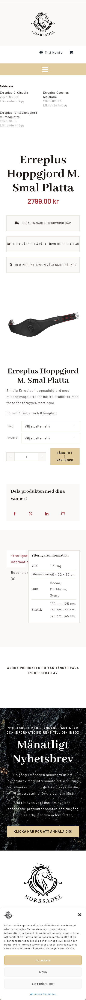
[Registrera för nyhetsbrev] (43, 834)
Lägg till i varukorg (68, 456)
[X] (35, 514)
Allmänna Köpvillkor (43, 993)
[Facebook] (19, 514)
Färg (14, 426)
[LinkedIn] (51, 514)
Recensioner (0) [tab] (18, 579)
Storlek (16, 438)
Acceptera (43, 960)
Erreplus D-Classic (14, 92)
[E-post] (67, 514)
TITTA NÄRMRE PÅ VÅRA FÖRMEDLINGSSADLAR (46, 247)
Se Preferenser (43, 984)
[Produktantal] (30, 456)
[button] (79, 915)
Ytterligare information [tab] (18, 562)
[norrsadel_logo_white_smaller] (43, 13)
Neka (43, 972)
